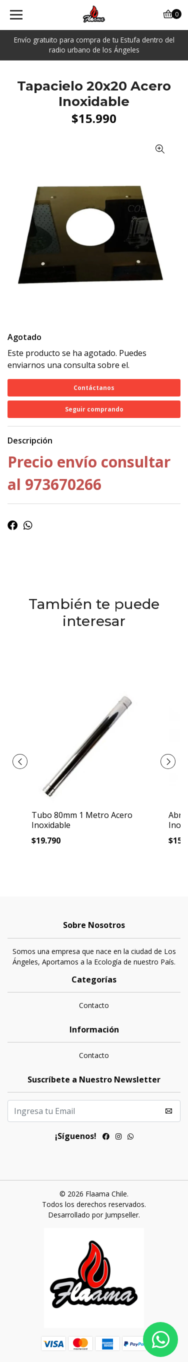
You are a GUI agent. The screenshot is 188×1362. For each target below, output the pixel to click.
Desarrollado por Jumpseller (93, 1215)
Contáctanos (94, 388)
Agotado (25, 337)
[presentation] (20, 761)
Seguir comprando (94, 409)
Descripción (30, 440)
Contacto (94, 1005)
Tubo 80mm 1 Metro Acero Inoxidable (82, 820)
